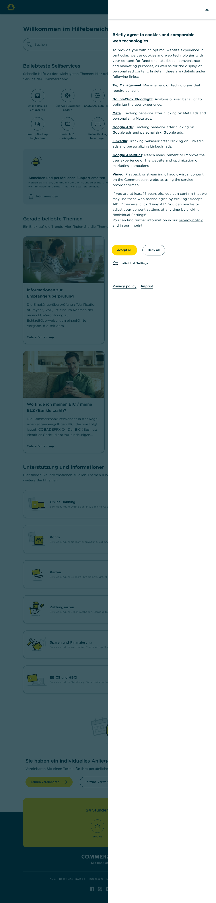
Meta (117, 113)
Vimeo (118, 174)
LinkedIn (120, 141)
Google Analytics (127, 155)
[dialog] (108, 451)
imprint (137, 225)
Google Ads (123, 127)
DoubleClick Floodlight (133, 99)
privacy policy (191, 220)
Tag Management (127, 85)
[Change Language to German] (207, 9)
